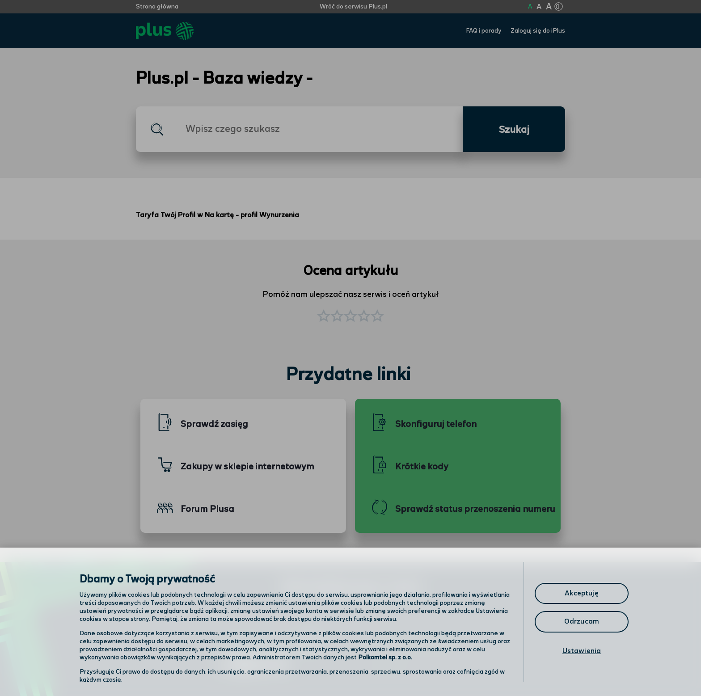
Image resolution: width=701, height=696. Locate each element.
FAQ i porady (484, 31)
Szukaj (514, 130)
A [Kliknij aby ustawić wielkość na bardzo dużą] (549, 7)
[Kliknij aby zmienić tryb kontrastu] (558, 6)
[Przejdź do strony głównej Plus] (165, 31)
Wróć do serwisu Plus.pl (353, 7)
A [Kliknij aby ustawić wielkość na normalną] (530, 7)
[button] (377, 317)
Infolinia (389, 667)
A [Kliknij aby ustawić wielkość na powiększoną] (538, 7)
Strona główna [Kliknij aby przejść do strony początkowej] (157, 7)
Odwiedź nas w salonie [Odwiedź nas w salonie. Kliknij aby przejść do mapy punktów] (268, 643)
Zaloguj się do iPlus (538, 31)
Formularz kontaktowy (414, 644)
